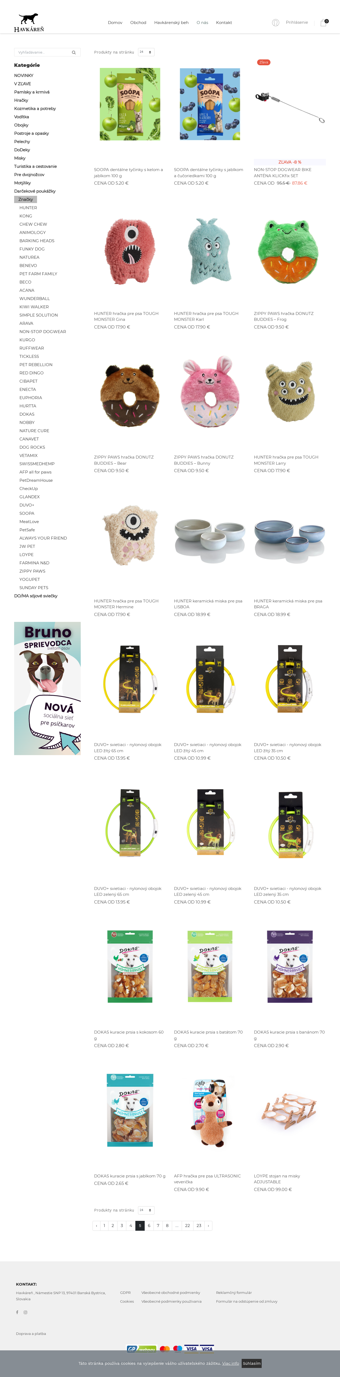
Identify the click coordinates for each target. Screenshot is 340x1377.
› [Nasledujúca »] (208, 1225)
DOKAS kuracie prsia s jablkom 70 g (129, 1175)
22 (187, 1225)
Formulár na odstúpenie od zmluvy (246, 1301)
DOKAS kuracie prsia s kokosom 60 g (129, 1035)
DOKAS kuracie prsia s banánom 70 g (289, 1035)
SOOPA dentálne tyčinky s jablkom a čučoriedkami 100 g (208, 172)
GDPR (125, 1292)
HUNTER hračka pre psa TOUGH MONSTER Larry (286, 460)
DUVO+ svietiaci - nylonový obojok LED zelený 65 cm (127, 891)
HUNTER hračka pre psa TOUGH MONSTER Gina (126, 316)
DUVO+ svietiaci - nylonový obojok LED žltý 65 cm (127, 747)
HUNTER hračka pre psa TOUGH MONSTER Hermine (126, 604)
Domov (115, 22)
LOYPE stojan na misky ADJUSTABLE (277, 1179)
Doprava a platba (31, 1333)
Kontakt (224, 22)
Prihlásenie (297, 22)
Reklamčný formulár (234, 1292)
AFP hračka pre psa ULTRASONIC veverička (207, 1179)
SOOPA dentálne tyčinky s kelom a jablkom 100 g (128, 172)
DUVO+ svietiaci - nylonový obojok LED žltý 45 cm (207, 747)
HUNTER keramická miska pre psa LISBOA (208, 604)
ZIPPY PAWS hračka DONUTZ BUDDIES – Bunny (204, 460)
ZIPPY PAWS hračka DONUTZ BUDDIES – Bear (124, 460)
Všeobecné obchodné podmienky (170, 1292)
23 (199, 1225)
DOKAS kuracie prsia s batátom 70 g (208, 1035)
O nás (202, 22)
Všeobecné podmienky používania (171, 1301)
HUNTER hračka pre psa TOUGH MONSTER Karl (206, 316)
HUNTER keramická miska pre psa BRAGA (288, 604)
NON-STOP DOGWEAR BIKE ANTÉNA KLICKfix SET (282, 172)
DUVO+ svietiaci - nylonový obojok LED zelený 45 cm (207, 891)
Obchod (138, 22)
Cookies (127, 1301)
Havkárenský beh (171, 22)
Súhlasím (252, 1363)
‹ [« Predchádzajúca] (96, 1225)
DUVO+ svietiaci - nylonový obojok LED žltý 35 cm (287, 747)
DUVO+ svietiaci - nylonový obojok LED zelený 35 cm (287, 891)
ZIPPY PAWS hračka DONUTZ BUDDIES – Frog (284, 316)
